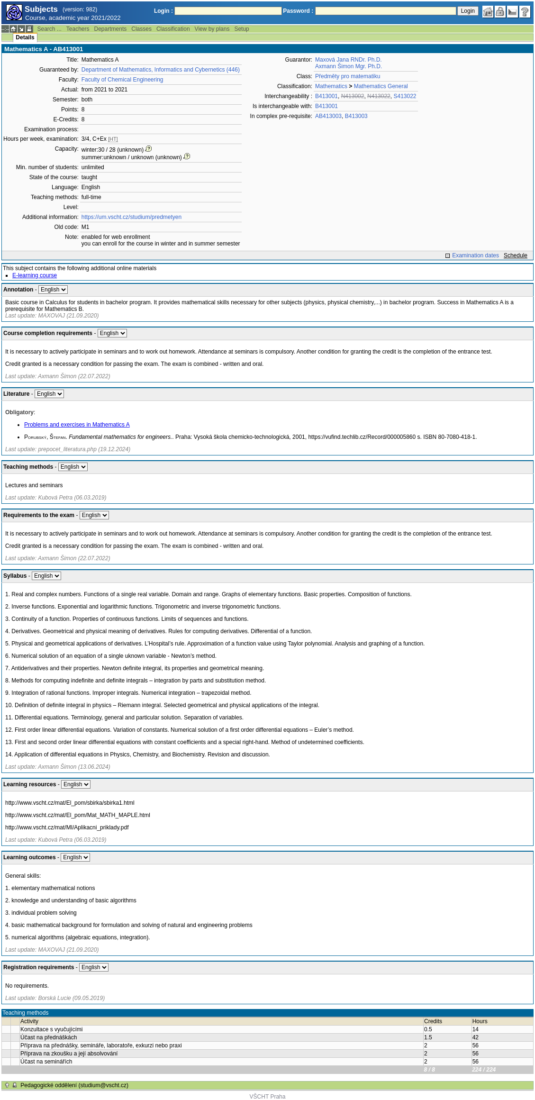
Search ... (49, 29)
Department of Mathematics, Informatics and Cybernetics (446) (161, 69)
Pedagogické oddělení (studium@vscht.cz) (74, 1085)
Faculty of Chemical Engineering (122, 79)
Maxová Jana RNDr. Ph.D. (348, 59)
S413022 (404, 96)
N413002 (352, 96)
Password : (298, 11)
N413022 (378, 96)
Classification (173, 29)
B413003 (356, 116)
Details (25, 37)
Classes (141, 29)
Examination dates (475, 255)
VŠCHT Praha (268, 1096)
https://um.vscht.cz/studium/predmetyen (131, 217)
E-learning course (34, 275)
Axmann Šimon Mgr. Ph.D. (348, 66)
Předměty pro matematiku (347, 76)
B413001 (326, 96)
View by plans (212, 29)
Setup (241, 29)
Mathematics (331, 86)
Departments (110, 29)
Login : (163, 11)
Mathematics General (381, 86)
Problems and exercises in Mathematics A (77, 424)
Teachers (78, 29)
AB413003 (328, 116)
